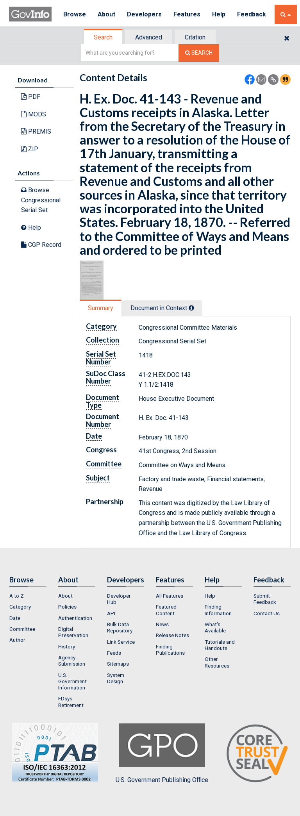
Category (20, 607)
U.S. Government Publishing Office (162, 753)
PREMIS (36, 131)
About (106, 14)
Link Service (121, 642)
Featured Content (166, 610)
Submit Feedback (265, 599)
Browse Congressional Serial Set (41, 200)
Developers (144, 14)
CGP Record (41, 244)
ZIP (29, 149)
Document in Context (162, 308)
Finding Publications (170, 649)
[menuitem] (27, 596)
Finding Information (218, 610)
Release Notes (172, 635)
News (162, 624)
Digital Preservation (73, 632)
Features (186, 14)
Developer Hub (119, 599)
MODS (33, 114)
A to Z (16, 596)
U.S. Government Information (72, 681)
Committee (22, 629)
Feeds (114, 653)
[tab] (103, 37)
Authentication (75, 618)
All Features (169, 596)
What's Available (215, 627)
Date (14, 618)
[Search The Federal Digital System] (199, 53)
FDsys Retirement (71, 701)
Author (17, 640)
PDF (30, 96)
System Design (115, 678)
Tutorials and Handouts (220, 645)
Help (218, 14)
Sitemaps (118, 664)
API (111, 613)
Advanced (148, 37)
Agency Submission (71, 660)
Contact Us (267, 613)
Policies (67, 607)
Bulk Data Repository (119, 627)
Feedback (251, 14)
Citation (195, 37)
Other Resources (217, 662)
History (66, 646)
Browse (74, 14)
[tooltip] (191, 308)
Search (103, 37)
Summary (100, 308)
